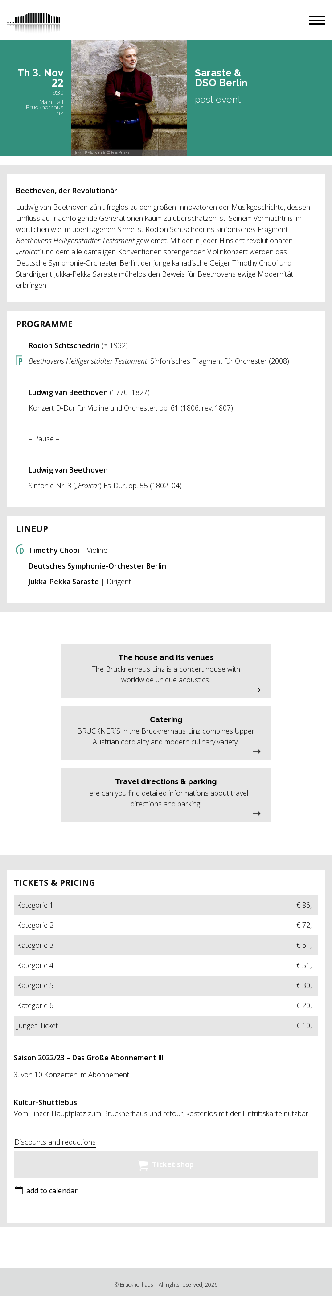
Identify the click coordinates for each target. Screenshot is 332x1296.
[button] (316, 20)
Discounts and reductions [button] (55, 1142)
